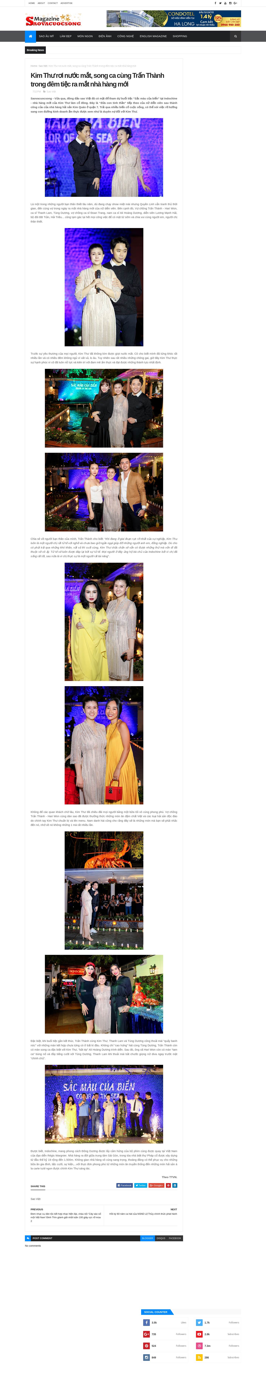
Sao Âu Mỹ (46, 36)
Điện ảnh (181, 394)
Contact (53, 3)
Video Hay (182, 450)
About (41, 3)
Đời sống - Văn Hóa (187, 400)
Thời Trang (183, 437)
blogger (131, 1263)
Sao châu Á (183, 425)
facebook (159, 1263)
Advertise (67, 3)
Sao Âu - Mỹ (183, 418)
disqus (145, 1263)
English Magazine (153, 36)
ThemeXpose (43, 1375)
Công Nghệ (125, 36)
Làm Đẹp (66, 36)
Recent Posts (224, 251)
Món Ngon (85, 36)
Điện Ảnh (105, 36)
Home (32, 3)
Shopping (180, 36)
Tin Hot (181, 443)
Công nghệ (183, 387)
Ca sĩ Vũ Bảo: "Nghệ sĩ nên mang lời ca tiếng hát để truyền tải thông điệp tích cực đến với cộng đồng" (214, 227)
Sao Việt (43, 65)
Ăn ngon (181, 381)
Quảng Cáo (190, 251)
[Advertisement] (207, 143)
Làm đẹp (181, 412)
